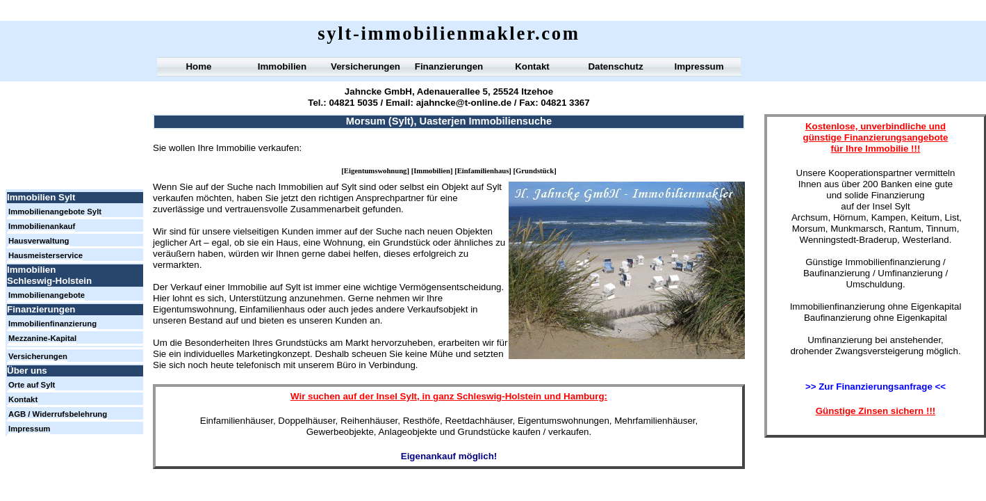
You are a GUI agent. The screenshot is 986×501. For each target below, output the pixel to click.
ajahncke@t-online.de (463, 102)
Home (198, 66)
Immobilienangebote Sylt (54, 211)
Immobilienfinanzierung (52, 323)
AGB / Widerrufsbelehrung (57, 414)
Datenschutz (615, 66)
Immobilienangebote (46, 295)
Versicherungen (365, 66)
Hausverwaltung (38, 241)
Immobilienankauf (41, 226)
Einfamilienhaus (483, 171)
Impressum (698, 66)
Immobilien (431, 171)
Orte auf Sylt (31, 385)
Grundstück (535, 171)
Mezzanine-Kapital (42, 338)
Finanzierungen (449, 66)
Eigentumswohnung (375, 171)
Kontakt (532, 66)
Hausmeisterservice (45, 255)
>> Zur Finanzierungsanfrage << (875, 386)
